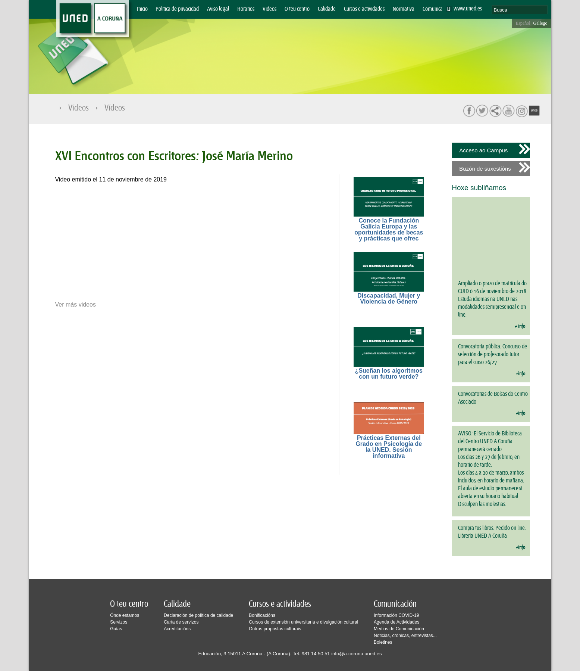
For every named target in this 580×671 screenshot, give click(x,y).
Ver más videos (75, 305)
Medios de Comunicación (399, 628)
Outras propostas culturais (275, 628)
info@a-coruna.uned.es (356, 653)
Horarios (245, 9)
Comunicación (437, 9)
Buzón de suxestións (485, 168)
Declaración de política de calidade (198, 615)
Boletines (383, 642)
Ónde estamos (124, 615)
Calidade (327, 9)
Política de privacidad (177, 9)
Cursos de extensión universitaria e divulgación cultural (303, 622)
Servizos (118, 622)
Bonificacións (262, 615)
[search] (520, 9)
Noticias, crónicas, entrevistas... (405, 635)
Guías (116, 628)
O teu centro (297, 9)
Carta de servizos (181, 622)
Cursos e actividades (364, 9)
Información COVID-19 (396, 615)
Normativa (403, 9)
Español (523, 23)
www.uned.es (468, 9)
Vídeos (269, 9)
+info (520, 373)
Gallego (540, 23)
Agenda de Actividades (396, 622)
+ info (520, 326)
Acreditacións (177, 628)
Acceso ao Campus (483, 150)
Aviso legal (218, 9)
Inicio (142, 9)
